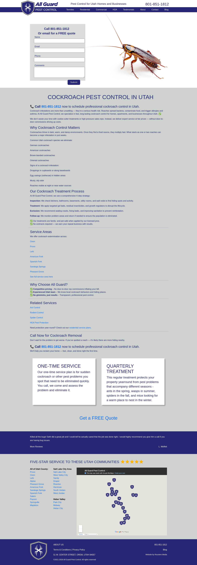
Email (37, 46)
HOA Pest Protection (39, 323)
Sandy (56, 478)
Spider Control (36, 318)
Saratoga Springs (38, 267)
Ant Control (35, 307)
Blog (166, 10)
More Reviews (36, 447)
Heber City (58, 508)
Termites (70, 10)
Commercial (101, 10)
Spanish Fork (36, 262)
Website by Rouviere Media (156, 555)
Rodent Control (37, 313)
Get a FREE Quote (98, 418)
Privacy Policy (78, 550)
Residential (85, 10)
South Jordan (59, 490)
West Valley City (60, 475)
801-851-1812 (157, 4)
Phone (37, 56)
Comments (39, 65)
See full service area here (41, 277)
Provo (32, 246)
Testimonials (128, 10)
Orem (32, 241)
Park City (57, 502)
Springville (34, 502)
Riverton (57, 484)
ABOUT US (58, 545)
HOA (115, 10)
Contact (155, 10)
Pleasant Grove (37, 272)
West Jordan (59, 493)
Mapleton (34, 505)
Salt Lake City (59, 472)
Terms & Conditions (62, 550)
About (142, 10)
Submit (73, 82)
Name (37, 37)
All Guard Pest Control (40, 8)
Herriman (57, 487)
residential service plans (80, 328)
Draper (56, 481)
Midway (56, 505)
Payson (33, 499)
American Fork (36, 257)
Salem (33, 496)
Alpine (33, 481)
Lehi (32, 251)
